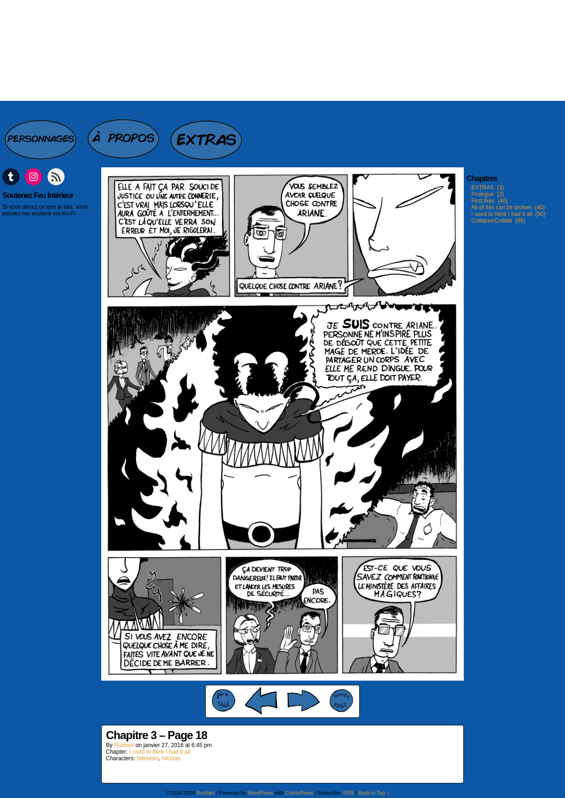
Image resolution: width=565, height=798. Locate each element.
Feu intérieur (282, 50)
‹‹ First (223, 700)
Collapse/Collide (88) (498, 220)
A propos (124, 134)
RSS (348, 793)
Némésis (148, 758)
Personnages (41, 134)
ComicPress (299, 793)
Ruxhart (124, 745)
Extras (207, 134)
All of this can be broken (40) (508, 207)
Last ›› (341, 700)
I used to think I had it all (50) (508, 214)
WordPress (260, 793)
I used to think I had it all (159, 752)
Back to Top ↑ (373, 793)
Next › (303, 701)
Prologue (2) (487, 194)
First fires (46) (489, 200)
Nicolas (171, 758)
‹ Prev (261, 701)
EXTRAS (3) (487, 187)
